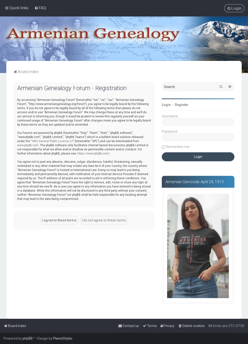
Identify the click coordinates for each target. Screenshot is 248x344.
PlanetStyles (62, 338)
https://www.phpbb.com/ (94, 152)
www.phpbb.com (28, 144)
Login (166, 104)
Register (181, 104)
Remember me (177, 146)
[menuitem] (40, 7)
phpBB (28, 338)
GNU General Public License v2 (52, 140)
